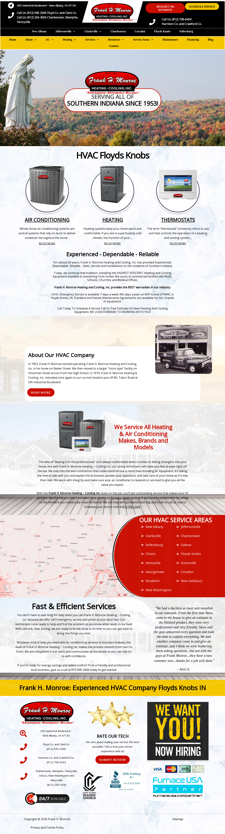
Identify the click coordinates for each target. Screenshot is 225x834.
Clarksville (153, 536)
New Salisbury (191, 581)
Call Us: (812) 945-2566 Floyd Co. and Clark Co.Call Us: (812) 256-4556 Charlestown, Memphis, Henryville (47, 17)
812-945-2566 (131, 507)
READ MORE (47, 243)
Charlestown (190, 536)
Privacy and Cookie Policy (47, 827)
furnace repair (120, 498)
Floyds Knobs (191, 554)
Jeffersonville (190, 527)
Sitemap (177, 819)
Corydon (187, 572)
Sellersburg (154, 545)
